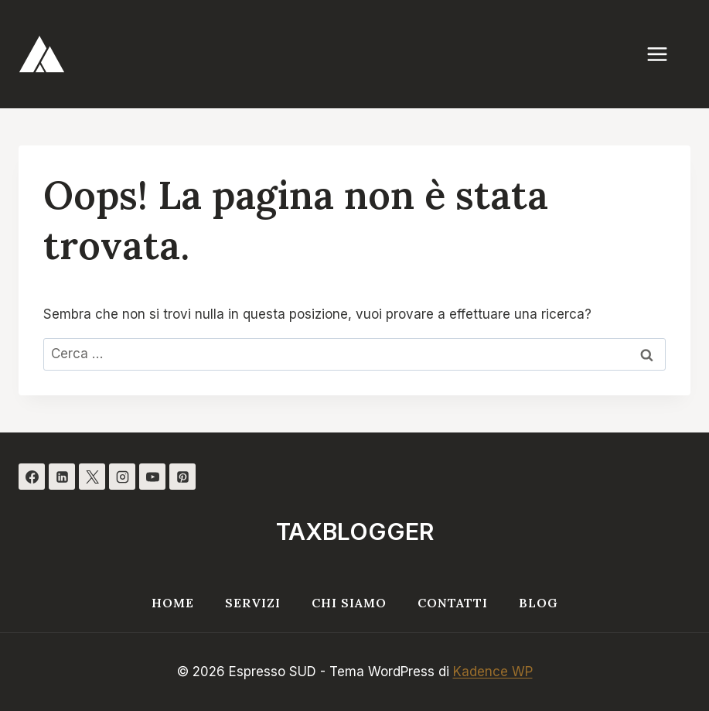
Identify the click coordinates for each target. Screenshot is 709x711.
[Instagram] (122, 476)
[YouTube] (152, 476)
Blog (538, 602)
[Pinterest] (182, 476)
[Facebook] (32, 476)
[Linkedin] (62, 476)
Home (173, 602)
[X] (92, 476)
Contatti (453, 602)
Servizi (253, 602)
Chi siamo (349, 602)
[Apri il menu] (664, 54)
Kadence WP (493, 671)
